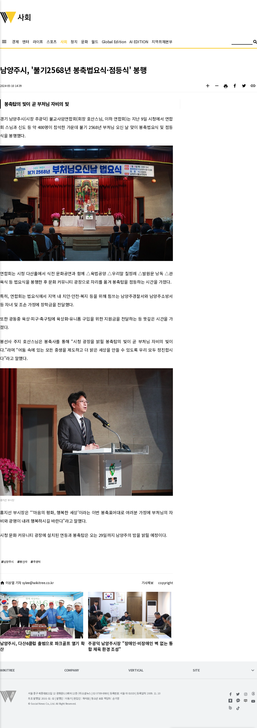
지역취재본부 (162, 41)
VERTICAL (135, 670)
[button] (207, 86)
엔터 (25, 41)
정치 (74, 41)
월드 (94, 41)
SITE (196, 670)
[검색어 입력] (242, 42)
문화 (84, 41)
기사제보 (147, 582)
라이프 (38, 41)
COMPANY (71, 670)
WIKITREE (7, 670)
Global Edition (114, 41)
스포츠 (51, 41)
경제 (15, 41)
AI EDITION (138, 41)
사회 (63, 41)
